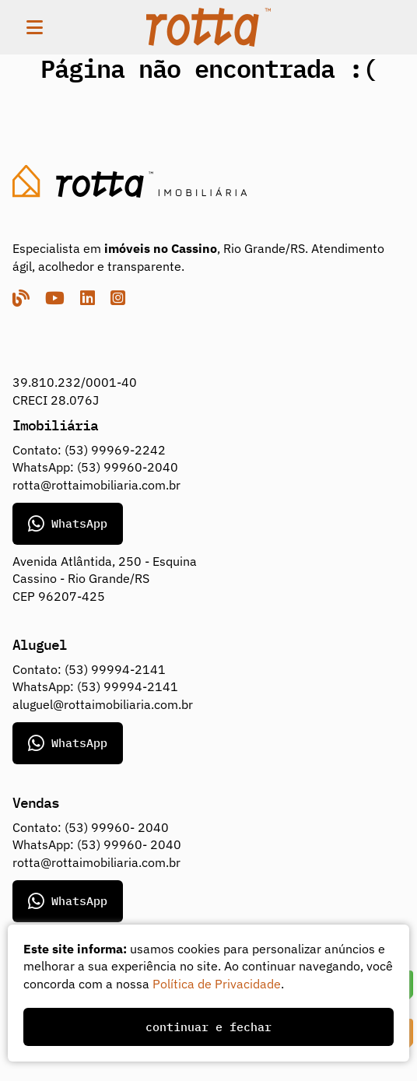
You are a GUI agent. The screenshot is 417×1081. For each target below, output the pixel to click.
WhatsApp (67, 523)
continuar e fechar (208, 1027)
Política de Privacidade (216, 984)
